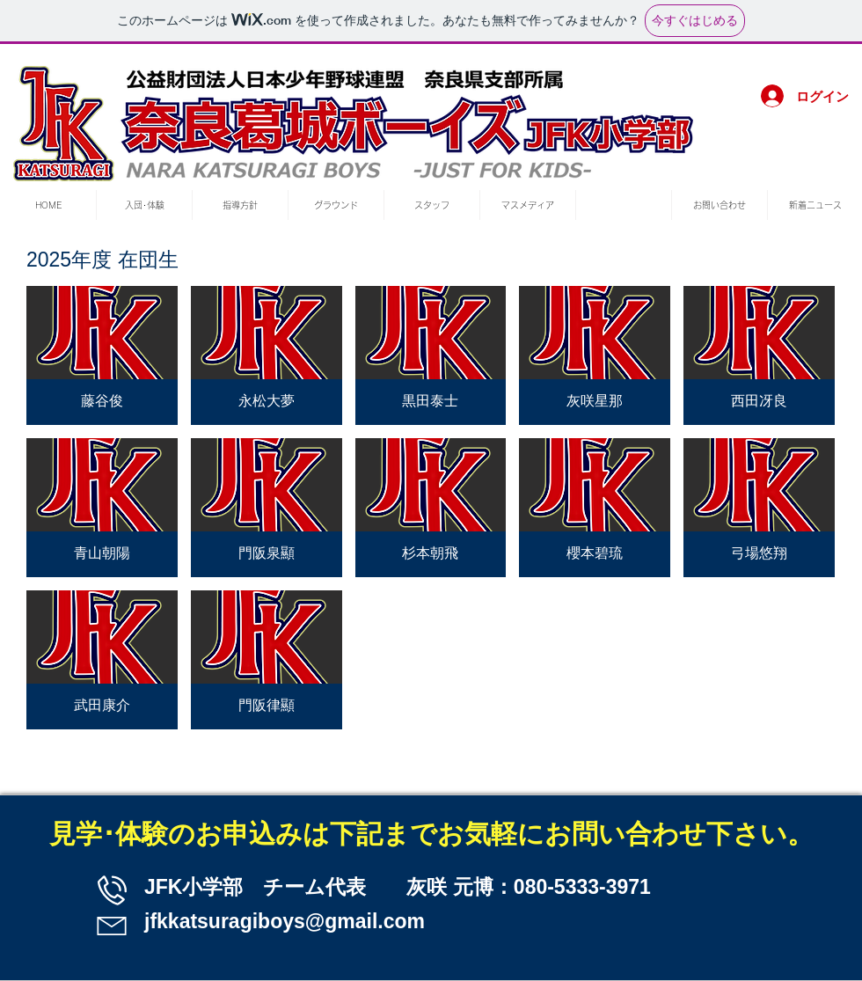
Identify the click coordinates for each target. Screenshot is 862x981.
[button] (102, 355)
